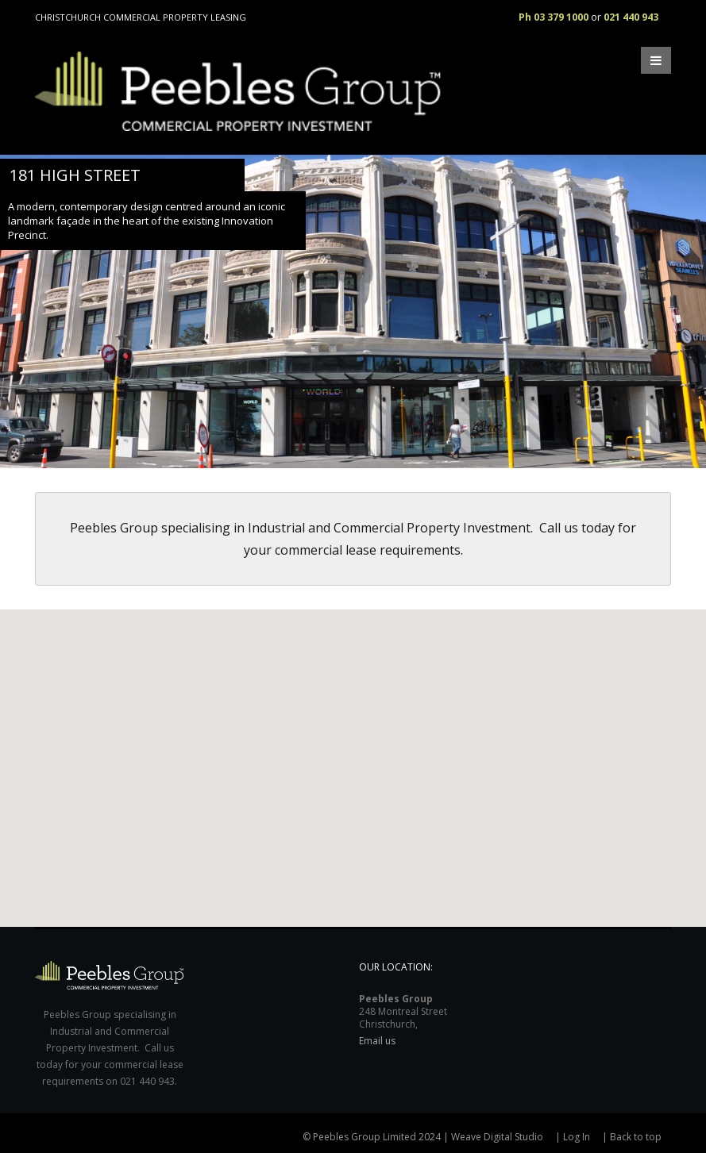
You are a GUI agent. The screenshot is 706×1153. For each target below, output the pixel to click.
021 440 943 (631, 17)
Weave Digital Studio (497, 1136)
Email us (377, 1040)
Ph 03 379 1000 (553, 17)
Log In (576, 1136)
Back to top (636, 1136)
